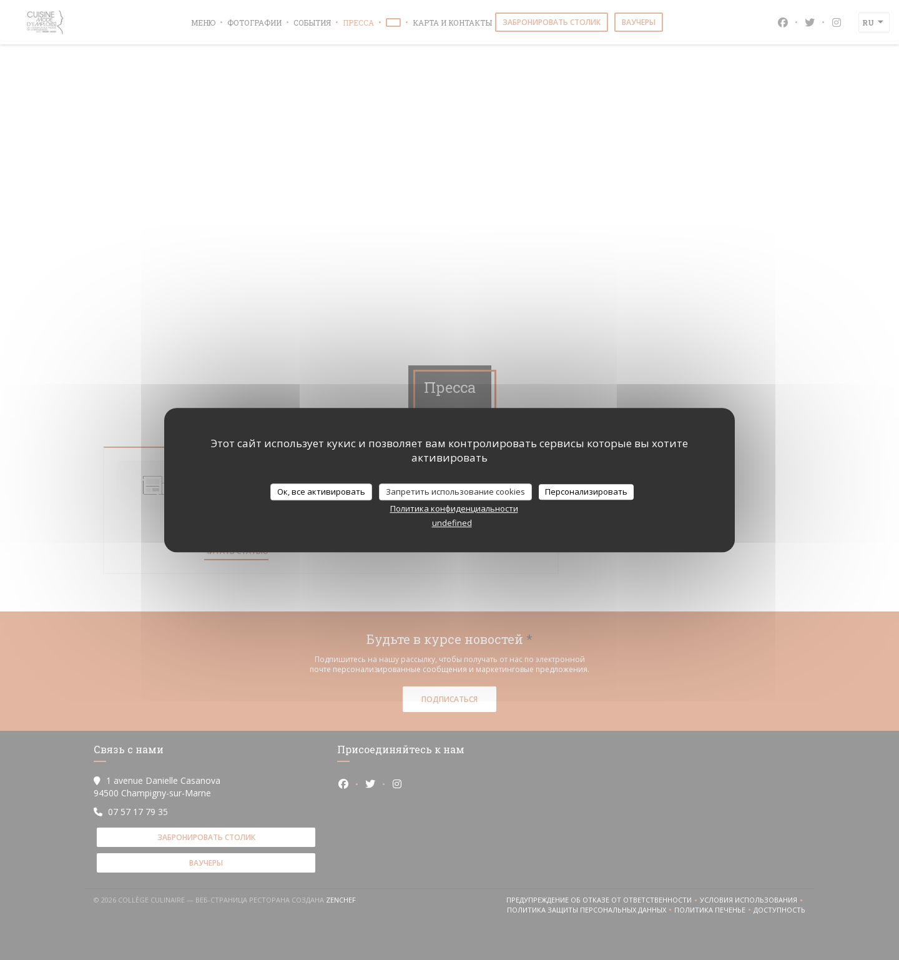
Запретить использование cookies (455, 491)
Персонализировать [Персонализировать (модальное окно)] (586, 491)
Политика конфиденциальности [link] (454, 508)
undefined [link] (452, 522)
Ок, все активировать (321, 491)
